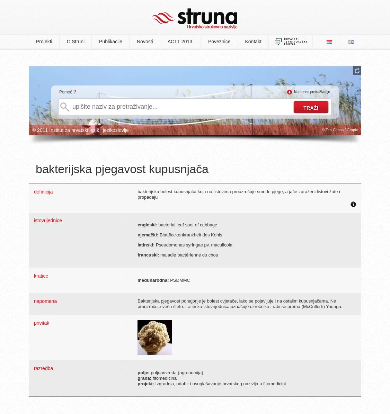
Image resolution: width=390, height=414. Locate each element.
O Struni (76, 41)
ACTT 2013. (181, 41)
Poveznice (219, 41)
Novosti (145, 41)
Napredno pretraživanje (312, 92)
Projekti (44, 41)
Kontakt (253, 41)
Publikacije (110, 41)
